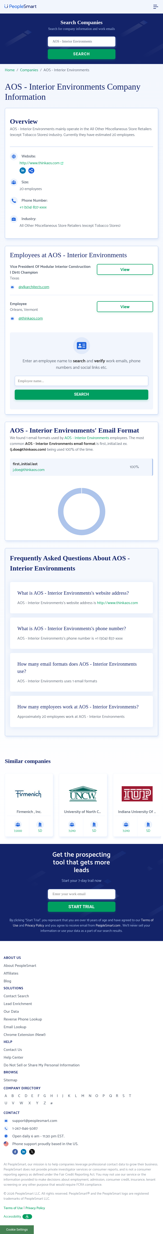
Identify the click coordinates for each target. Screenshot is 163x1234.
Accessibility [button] (18, 1217)
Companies (29, 70)
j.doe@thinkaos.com (28, 470)
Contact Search (16, 996)
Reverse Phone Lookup (23, 1019)
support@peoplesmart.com (30, 1121)
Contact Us (13, 1050)
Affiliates (11, 973)
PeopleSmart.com (108, 925)
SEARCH (81, 54)
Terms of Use (13, 1208)
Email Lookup (15, 1027)
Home (10, 70)
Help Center (13, 1057)
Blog (7, 981)
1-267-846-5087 (21, 1128)
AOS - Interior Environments (86, 438)
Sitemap (10, 1080)
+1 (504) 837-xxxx (33, 207)
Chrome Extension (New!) (25, 1035)
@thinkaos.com (31, 318)
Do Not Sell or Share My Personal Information (42, 1065)
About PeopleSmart (20, 966)
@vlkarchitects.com (34, 287)
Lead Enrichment (18, 1004)
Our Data (11, 1011)
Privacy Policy (34, 925)
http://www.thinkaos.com (40, 163)
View (124, 269)
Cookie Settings (17, 1229)
